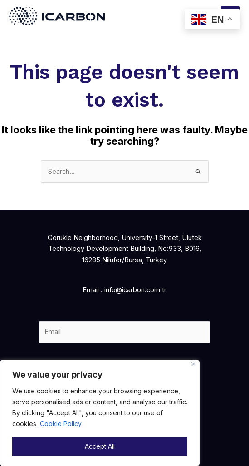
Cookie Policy (61, 423)
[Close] (193, 364)
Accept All (100, 446)
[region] (100, 413)
